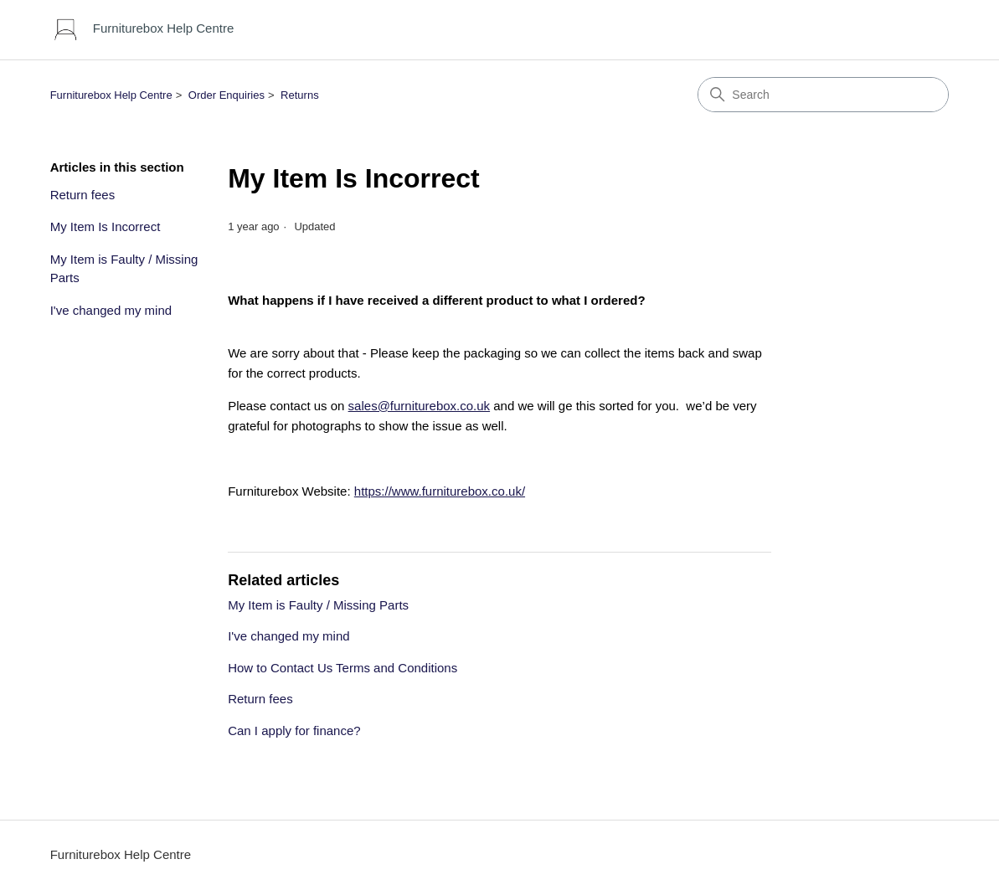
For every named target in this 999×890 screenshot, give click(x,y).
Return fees (83, 195)
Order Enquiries (226, 95)
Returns (300, 95)
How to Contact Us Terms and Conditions (342, 668)
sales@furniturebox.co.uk (419, 406)
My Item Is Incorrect (105, 226)
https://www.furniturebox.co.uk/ (439, 491)
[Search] (823, 94)
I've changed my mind (111, 310)
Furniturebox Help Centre (111, 95)
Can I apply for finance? (294, 730)
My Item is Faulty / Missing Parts (124, 269)
